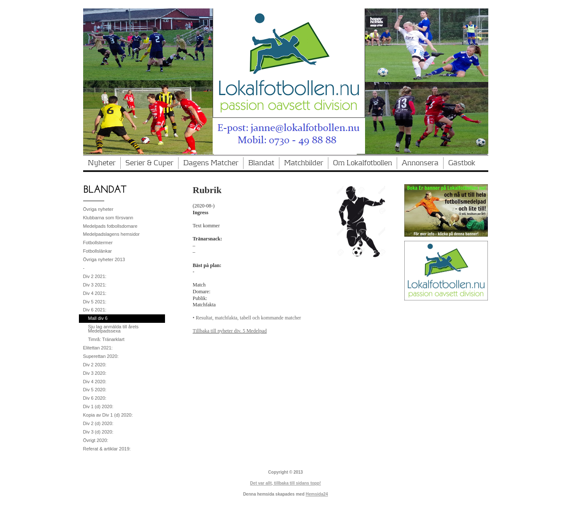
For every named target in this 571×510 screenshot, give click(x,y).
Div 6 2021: (95, 309)
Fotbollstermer (98, 242)
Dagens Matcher (210, 163)
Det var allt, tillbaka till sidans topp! (285, 483)
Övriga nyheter (98, 209)
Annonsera (420, 163)
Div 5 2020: (95, 389)
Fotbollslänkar (97, 251)
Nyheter (102, 163)
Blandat (261, 163)
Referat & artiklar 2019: (107, 448)
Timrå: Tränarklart (106, 339)
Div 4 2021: (95, 293)
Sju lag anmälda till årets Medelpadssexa (113, 328)
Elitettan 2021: (98, 347)
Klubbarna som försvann (108, 217)
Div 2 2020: (95, 364)
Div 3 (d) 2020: (98, 431)
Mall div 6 (98, 318)
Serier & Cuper (149, 163)
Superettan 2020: (101, 356)
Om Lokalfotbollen (362, 163)
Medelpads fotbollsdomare (110, 226)
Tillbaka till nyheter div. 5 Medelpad (230, 331)
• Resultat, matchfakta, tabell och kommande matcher (247, 318)
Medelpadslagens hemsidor (111, 234)
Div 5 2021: (95, 301)
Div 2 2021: (95, 276)
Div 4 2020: (95, 381)
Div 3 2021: (95, 284)
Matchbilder (303, 163)
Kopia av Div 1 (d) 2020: (108, 414)
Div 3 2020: (95, 373)
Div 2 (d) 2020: (98, 423)
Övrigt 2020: (95, 440)
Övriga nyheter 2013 (104, 259)
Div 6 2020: (95, 398)
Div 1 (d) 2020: (98, 406)
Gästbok (461, 163)
